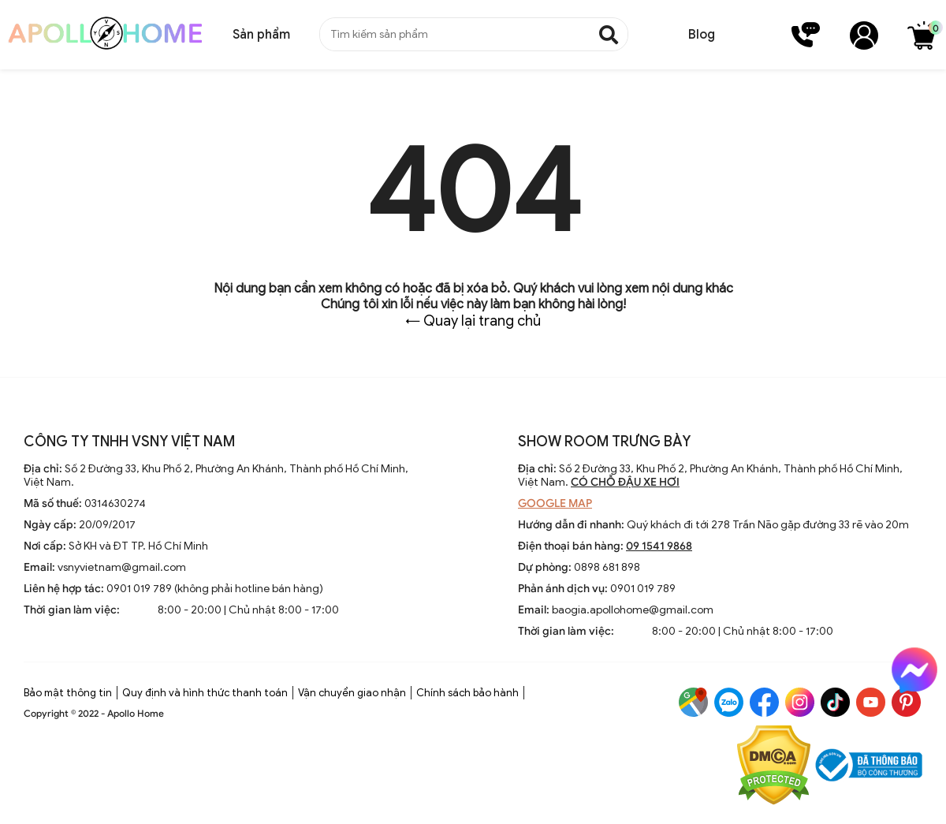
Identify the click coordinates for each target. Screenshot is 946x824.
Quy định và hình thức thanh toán (205, 692)
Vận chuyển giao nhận (352, 692)
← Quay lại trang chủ (473, 321)
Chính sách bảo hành (467, 692)
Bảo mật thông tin (68, 692)
